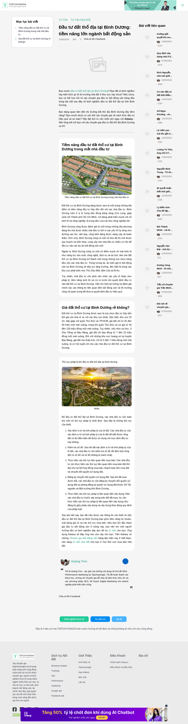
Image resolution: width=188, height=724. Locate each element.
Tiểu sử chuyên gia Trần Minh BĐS (165, 287)
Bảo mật (82, 677)
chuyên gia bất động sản (83, 538)
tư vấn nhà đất (81, 542)
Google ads (56, 691)
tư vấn (112, 530)
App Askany (84, 672)
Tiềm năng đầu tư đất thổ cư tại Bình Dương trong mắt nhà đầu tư (33, 31)
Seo (53, 676)
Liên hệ (82, 682)
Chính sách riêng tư (119, 662)
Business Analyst (59, 666)
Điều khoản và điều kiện (121, 667)
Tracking (55, 671)
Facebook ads (57, 696)
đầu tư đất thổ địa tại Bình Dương (89, 91)
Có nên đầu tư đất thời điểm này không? (164, 95)
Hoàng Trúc (79, 561)
